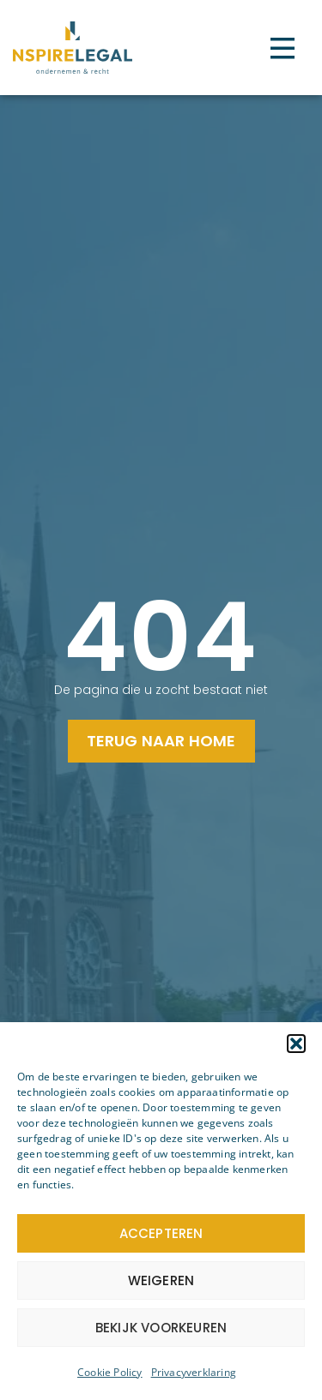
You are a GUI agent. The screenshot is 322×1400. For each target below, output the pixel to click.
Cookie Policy (110, 1372)
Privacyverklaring (193, 1372)
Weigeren (161, 1280)
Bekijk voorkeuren (161, 1328)
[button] (296, 1043)
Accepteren (161, 1233)
